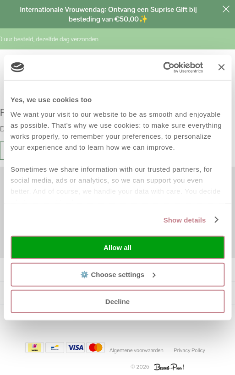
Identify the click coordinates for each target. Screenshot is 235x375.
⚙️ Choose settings (117, 274)
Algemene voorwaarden (136, 350)
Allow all (117, 247)
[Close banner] (221, 67)
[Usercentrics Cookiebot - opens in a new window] (163, 67)
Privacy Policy (189, 350)
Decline (117, 301)
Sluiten (225, 9)
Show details (185, 219)
